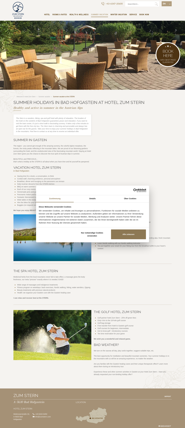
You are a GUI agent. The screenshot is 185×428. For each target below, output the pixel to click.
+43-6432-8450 (41, 414)
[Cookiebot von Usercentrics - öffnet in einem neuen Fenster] (135, 190)
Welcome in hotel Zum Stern (18, 10)
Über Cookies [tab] (130, 198)
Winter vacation (119, 15)
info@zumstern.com (43, 417)
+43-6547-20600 (112, 3)
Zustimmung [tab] (55, 198)
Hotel (47, 15)
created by (164, 426)
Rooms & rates (59, 15)
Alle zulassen (128, 234)
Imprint (168, 396)
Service (133, 15)
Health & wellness (79, 15)
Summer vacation (99, 15)
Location (91, 415)
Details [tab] (92, 198)
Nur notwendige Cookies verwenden (92, 234)
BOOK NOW (144, 15)
